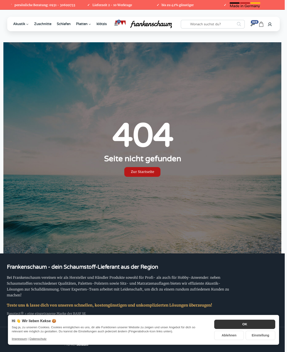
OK (244, 324)
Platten (83, 24)
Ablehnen (229, 335)
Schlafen (64, 24)
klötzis (101, 24)
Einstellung (260, 335)
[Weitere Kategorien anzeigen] (116, 24)
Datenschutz (38, 338)
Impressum (19, 338)
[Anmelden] (270, 24)
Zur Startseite (142, 172)
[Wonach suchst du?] (213, 24)
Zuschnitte (42, 24)
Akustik (21, 24)
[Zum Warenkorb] (261, 24)
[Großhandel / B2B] (252, 24)
